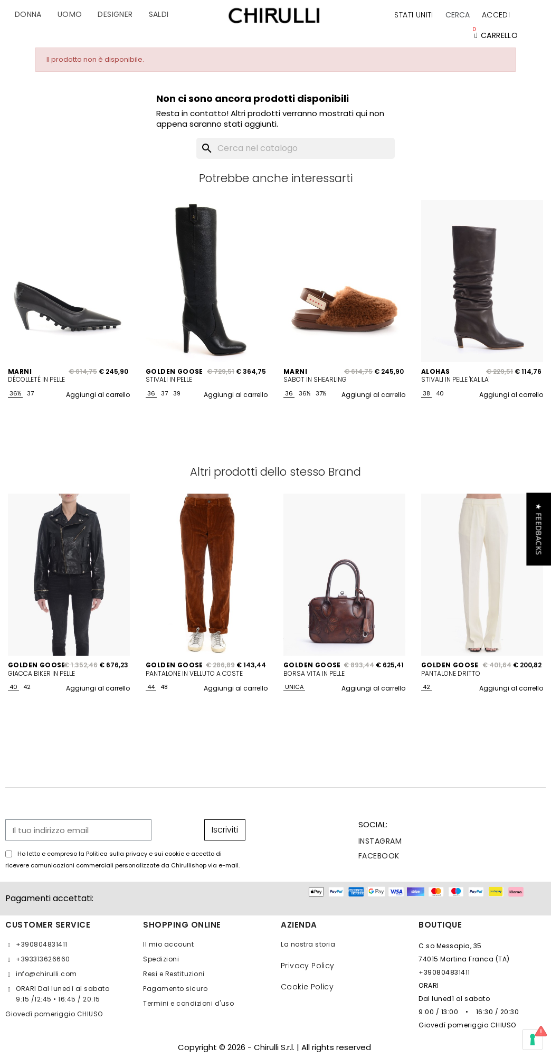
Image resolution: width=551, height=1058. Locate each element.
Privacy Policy (308, 965)
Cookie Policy (307, 986)
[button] (457, 15)
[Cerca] (295, 148)
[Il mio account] (495, 15)
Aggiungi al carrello (98, 395)
